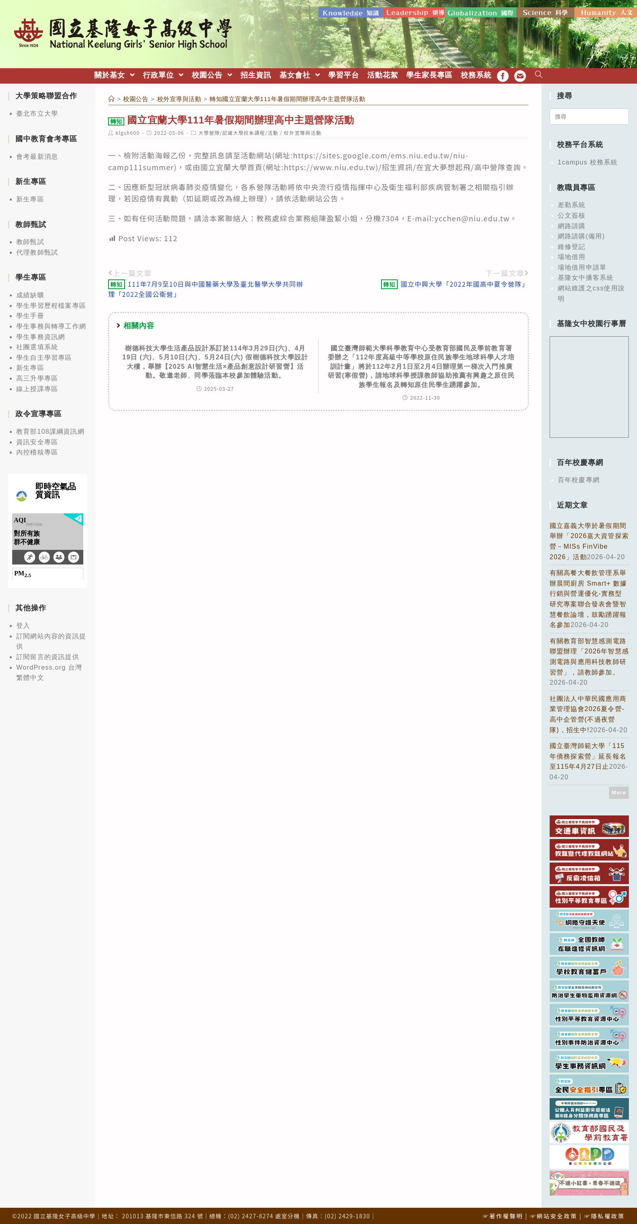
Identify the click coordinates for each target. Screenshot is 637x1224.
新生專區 (30, 196)
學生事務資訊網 (40, 334)
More (619, 790)
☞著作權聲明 (503, 1213)
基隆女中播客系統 (586, 275)
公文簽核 (572, 213)
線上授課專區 (37, 386)
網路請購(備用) (581, 233)
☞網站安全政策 (553, 1213)
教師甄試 (30, 239)
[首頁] (111, 96)
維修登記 (572, 243)
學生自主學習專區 (44, 355)
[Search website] (539, 73)
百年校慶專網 (579, 477)
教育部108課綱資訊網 (50, 429)
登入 (23, 623)
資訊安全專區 (37, 439)
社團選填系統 (37, 344)
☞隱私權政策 (604, 1213)
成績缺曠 (30, 292)
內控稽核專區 (37, 449)
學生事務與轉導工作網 (51, 323)
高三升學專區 (37, 375)
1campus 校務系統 (588, 159)
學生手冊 (30, 313)
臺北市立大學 (37, 111)
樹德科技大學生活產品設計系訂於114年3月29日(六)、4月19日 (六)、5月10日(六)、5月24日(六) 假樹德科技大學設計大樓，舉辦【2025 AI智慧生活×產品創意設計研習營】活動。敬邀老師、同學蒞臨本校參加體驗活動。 (215, 359)
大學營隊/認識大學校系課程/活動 (238, 129)
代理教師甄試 (37, 250)
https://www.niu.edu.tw (329, 164)
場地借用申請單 (582, 265)
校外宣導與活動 (302, 129)
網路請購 (572, 223)
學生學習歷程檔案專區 (51, 303)
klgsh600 (127, 129)
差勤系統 (572, 202)
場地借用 (572, 254)
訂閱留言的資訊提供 (47, 654)
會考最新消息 (37, 153)
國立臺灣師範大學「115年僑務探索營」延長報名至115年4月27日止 (588, 754)
